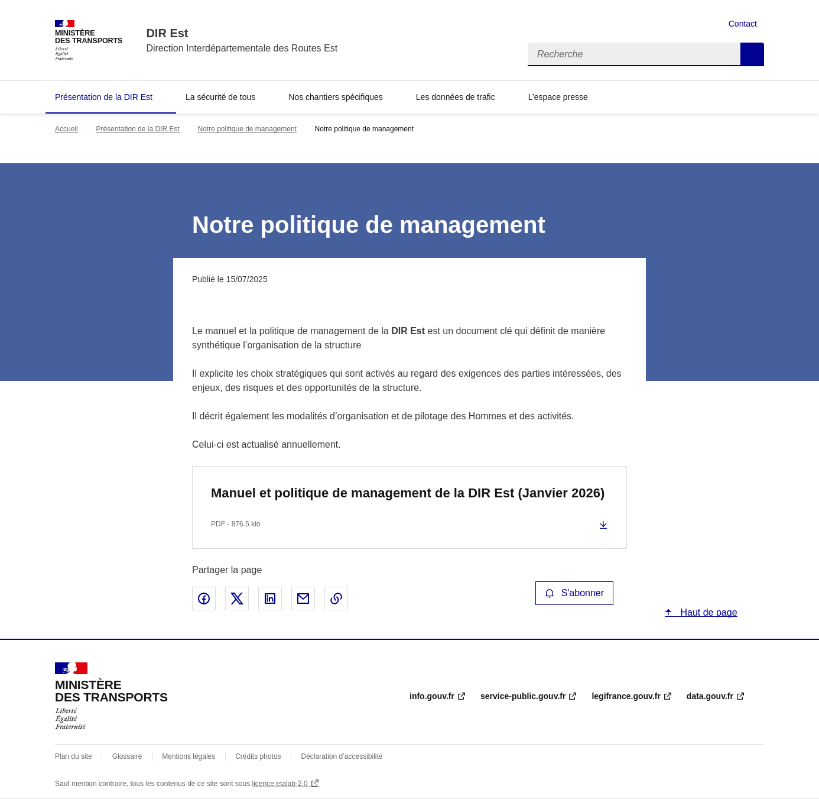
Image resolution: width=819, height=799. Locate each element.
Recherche (752, 54)
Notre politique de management (246, 129)
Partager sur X (237, 598)
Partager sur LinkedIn (270, 598)
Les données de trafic (455, 97)
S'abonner (574, 593)
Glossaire (127, 756)
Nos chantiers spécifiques (335, 97)
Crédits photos (258, 756)
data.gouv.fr (710, 696)
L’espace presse (558, 97)
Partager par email (303, 598)
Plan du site (73, 756)
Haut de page (707, 612)
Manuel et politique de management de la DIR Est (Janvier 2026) (407, 493)
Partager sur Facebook (204, 598)
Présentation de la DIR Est (103, 97)
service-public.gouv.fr (523, 696)
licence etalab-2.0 (280, 783)
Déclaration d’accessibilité (341, 756)
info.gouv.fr (432, 696)
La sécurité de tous (220, 97)
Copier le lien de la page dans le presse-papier (336, 598)
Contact (743, 23)
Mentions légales (188, 756)
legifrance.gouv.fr (626, 696)
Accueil (66, 129)
